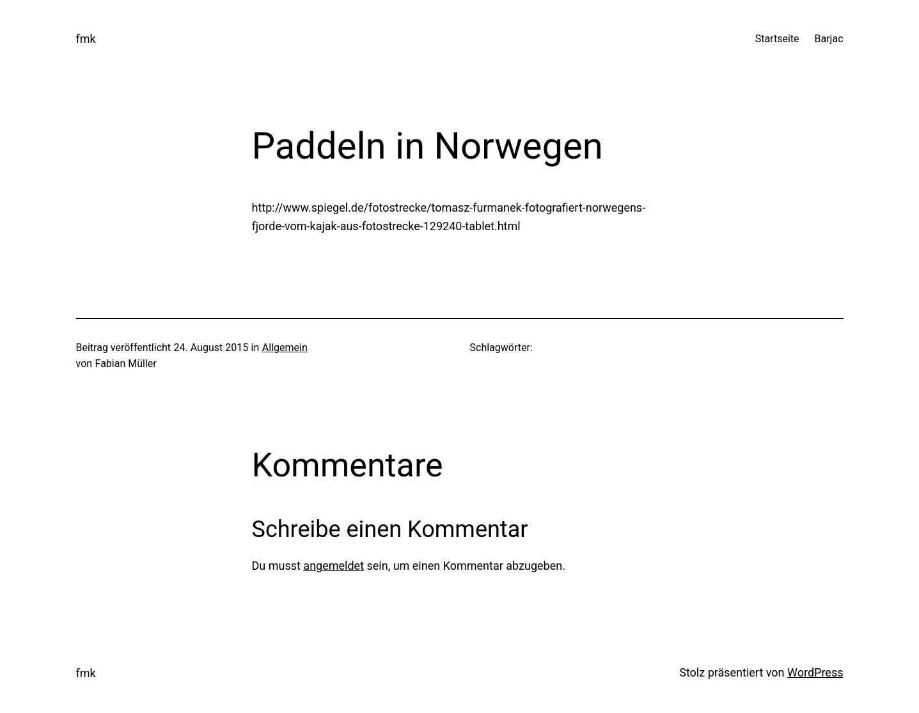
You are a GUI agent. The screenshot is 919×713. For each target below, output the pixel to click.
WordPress (815, 672)
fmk (86, 38)
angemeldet (333, 565)
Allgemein (285, 347)
